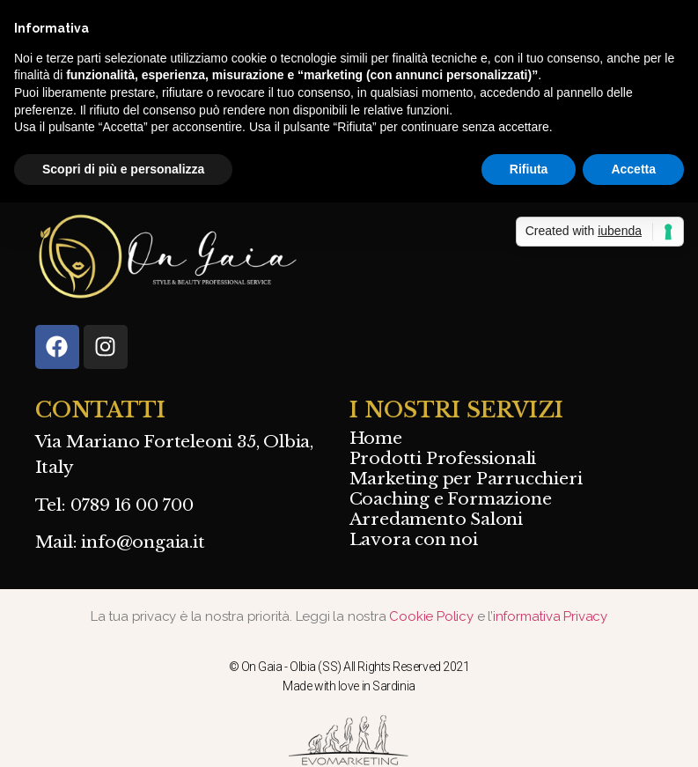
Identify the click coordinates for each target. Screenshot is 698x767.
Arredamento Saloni (436, 519)
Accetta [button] (633, 169)
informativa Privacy (550, 616)
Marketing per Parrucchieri (466, 479)
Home (375, 438)
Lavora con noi (413, 540)
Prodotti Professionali (443, 459)
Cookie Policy (432, 616)
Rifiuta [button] (529, 169)
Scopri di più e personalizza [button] (123, 169)
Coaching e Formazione (450, 499)
